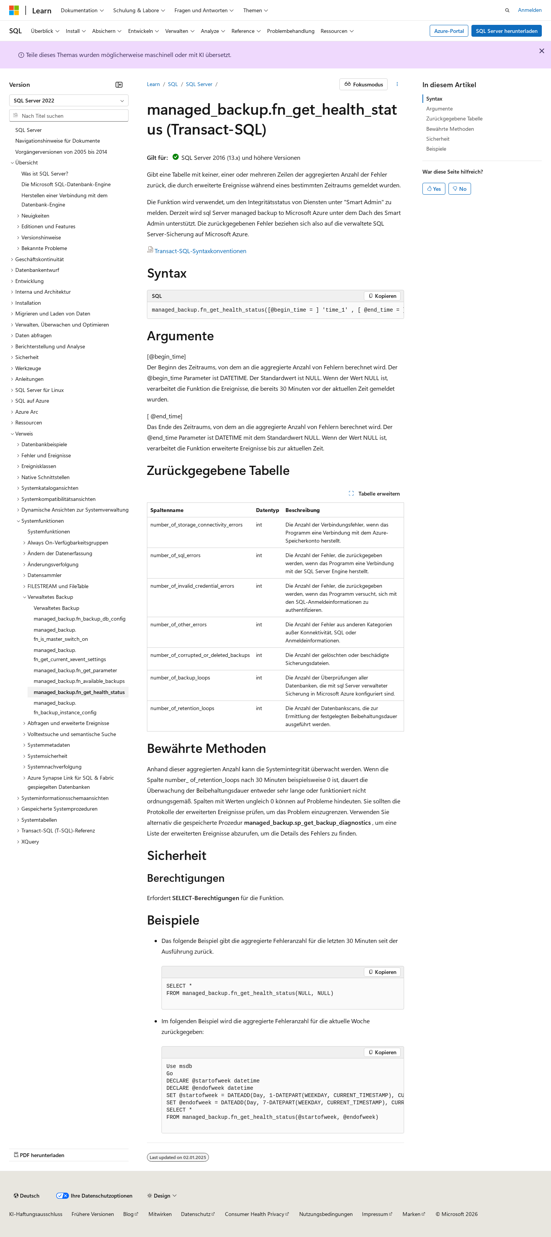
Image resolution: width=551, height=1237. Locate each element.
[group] (275, 310)
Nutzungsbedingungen (326, 1213)
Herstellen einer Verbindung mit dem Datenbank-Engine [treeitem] (64, 200)
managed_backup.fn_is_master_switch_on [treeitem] (61, 634)
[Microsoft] (14, 10)
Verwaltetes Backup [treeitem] (56, 607)
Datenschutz (195, 1213)
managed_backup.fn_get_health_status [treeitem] (79, 692)
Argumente (439, 108)
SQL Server (199, 84)
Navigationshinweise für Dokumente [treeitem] (57, 140)
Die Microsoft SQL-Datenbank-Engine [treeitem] (66, 184)
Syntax (434, 98)
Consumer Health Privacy (254, 1213)
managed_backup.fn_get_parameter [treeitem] (75, 670)
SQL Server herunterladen (507, 30)
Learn (153, 84)
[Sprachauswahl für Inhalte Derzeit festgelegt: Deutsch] (26, 1196)
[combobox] (69, 100)
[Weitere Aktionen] (397, 84)
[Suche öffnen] (507, 10)
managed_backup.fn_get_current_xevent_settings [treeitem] (70, 654)
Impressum (375, 1213)
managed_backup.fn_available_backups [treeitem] (79, 680)
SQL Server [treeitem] (28, 129)
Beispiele (436, 148)
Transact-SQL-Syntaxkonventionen (200, 251)
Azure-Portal (449, 30)
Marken (412, 1213)
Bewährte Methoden (450, 128)
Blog (128, 1213)
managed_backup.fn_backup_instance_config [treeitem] (65, 707)
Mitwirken (160, 1213)
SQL (173, 84)
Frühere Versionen (93, 1213)
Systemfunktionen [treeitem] (49, 531)
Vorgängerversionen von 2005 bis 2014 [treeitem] (61, 151)
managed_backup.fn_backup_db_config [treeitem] (80, 618)
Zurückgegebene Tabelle (454, 118)
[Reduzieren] (119, 84)
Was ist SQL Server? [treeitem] (44, 173)
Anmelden (530, 9)
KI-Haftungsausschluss (35, 1213)
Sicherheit (438, 138)
